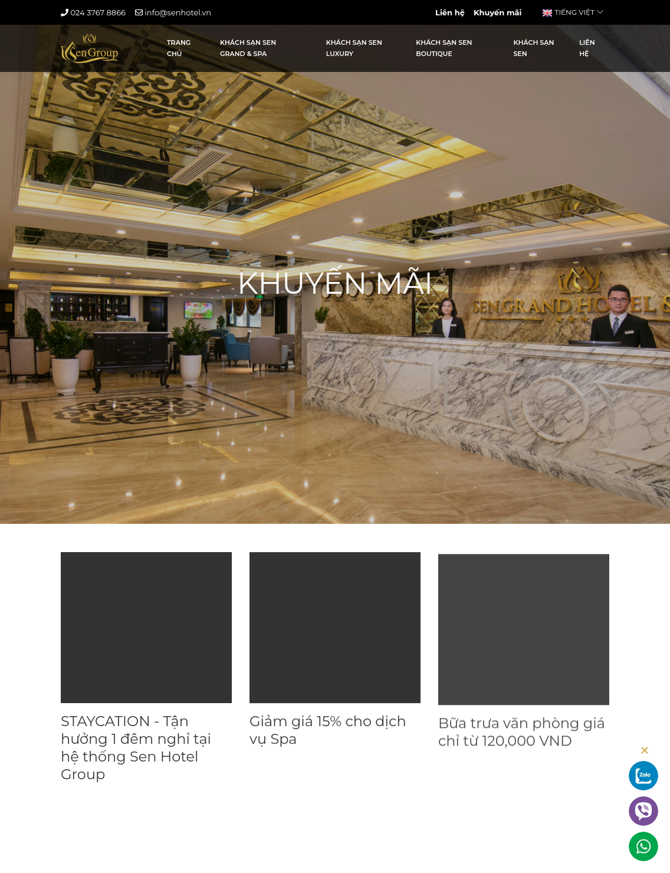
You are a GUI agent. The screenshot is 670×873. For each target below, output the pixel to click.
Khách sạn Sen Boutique (444, 48)
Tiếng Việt (573, 12)
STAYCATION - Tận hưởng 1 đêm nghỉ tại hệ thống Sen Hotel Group (136, 749)
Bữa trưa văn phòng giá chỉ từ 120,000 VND (521, 745)
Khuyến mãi (498, 12)
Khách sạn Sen (533, 48)
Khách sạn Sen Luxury (354, 48)
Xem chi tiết (94, 806)
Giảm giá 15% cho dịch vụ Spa (327, 734)
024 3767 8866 (93, 12)
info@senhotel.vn (173, 12)
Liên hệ (450, 12)
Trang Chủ (179, 48)
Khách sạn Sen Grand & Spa (248, 48)
